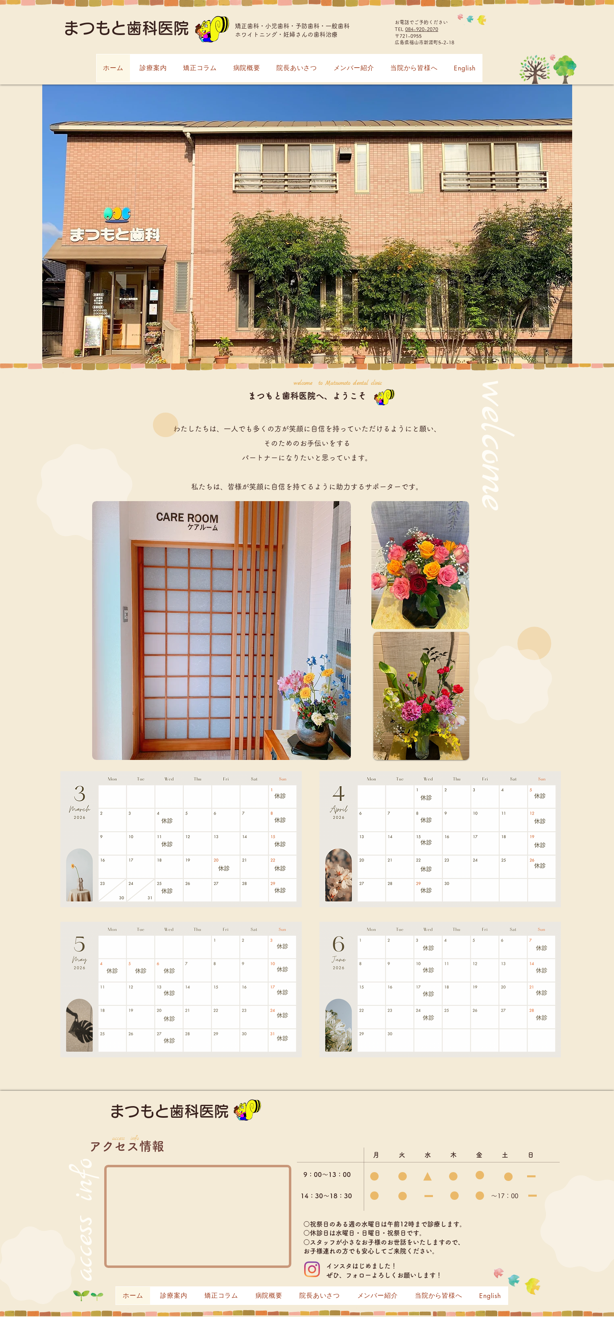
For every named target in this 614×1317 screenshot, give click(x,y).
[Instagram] (312, 1269)
